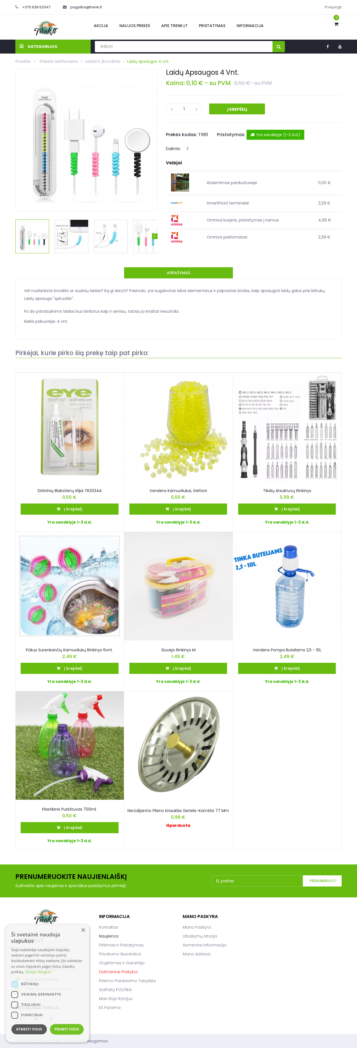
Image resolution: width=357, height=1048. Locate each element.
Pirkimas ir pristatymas (121, 945)
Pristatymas (212, 25)
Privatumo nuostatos (120, 954)
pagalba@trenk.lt (86, 7)
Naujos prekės (134, 25)
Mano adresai (196, 954)
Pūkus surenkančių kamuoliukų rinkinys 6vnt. (69, 650)
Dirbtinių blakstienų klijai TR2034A (70, 490)
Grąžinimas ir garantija (121, 963)
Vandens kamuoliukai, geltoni (178, 490)
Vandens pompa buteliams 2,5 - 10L (287, 650)
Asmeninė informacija (204, 945)
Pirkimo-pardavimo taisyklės (127, 981)
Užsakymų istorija (200, 936)
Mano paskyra (197, 927)
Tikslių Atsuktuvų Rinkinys (287, 490)
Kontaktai (108, 927)
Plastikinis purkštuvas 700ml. (69, 809)
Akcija (101, 25)
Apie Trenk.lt (174, 25)
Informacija (250, 25)
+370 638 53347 (36, 7)
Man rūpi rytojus (115, 998)
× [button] (83, 930)
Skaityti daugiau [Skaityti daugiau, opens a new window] (38, 972)
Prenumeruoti (323, 880)
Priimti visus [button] (66, 1029)
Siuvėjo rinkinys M (178, 650)
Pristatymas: (231, 135)
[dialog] (47, 983)
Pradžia (23, 61)
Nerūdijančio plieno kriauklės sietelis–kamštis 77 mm (178, 810)
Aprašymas (178, 273)
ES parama (109, 1007)
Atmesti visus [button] (29, 1029)
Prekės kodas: (181, 134)
